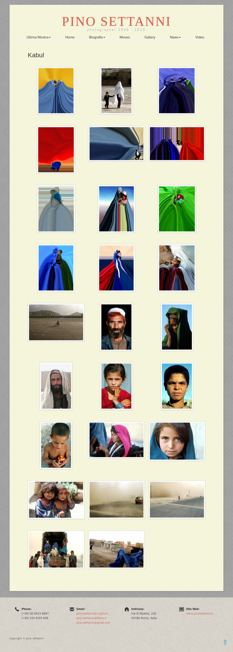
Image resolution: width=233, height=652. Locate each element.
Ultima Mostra (39, 37)
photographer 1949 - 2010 (116, 29)
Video (199, 37)
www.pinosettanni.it (199, 613)
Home (70, 37)
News (175, 37)
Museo (125, 37)
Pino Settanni (116, 21)
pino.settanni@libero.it (91, 618)
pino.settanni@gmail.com (93, 622)
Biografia (97, 37)
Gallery (149, 37)
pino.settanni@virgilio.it (92, 613)
